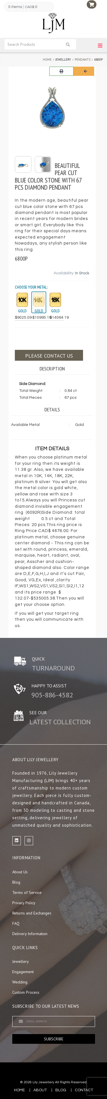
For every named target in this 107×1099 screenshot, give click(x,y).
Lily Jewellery (43, 1082)
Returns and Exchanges (31, 913)
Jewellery (20, 961)
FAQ (15, 923)
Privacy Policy (23, 902)
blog (60, 1090)
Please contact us (49, 355)
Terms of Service (27, 892)
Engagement (23, 971)
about (40, 1090)
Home (47, 59)
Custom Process (25, 992)
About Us (20, 871)
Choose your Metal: (31, 287)
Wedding (19, 982)
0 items (15, 7)
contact (84, 1090)
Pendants (82, 59)
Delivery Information (29, 933)
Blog (16, 882)
